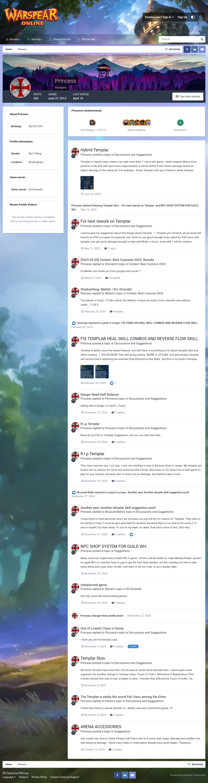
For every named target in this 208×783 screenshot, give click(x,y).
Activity (36, 40)
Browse (14, 40)
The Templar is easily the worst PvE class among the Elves (125, 697)
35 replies (115, 279)
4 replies (120, 442)
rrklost (111, 701)
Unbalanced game (96, 585)
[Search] (166, 41)
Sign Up (182, 17)
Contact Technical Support (64, 777)
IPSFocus (23, 773)
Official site (88, 40)
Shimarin (113, 265)
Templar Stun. (113, 206)
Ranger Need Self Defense (102, 395)
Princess (88, 155)
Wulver (111, 589)
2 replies (120, 603)
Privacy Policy (39, 777)
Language (9, 777)
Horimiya (84, 324)
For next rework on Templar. (140, 206)
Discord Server (61, 40)
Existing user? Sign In (159, 18)
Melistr (111, 294)
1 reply (112, 249)
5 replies (119, 647)
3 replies (120, 413)
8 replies (119, 312)
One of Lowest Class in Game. (105, 629)
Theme (23, 777)
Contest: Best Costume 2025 (149, 265)
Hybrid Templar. (97, 151)
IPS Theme (9, 773)
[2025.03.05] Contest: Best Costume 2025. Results (120, 261)
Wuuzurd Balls (87, 493)
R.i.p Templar (92, 425)
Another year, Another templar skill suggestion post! (160, 493)
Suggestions (125, 552)
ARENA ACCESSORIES (103, 727)
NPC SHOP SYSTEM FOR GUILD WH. (116, 547)
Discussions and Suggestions (136, 155)
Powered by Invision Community (187, 775)
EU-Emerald (136, 589)
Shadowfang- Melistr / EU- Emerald (108, 290)
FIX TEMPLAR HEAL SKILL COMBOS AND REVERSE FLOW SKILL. (161, 324)
